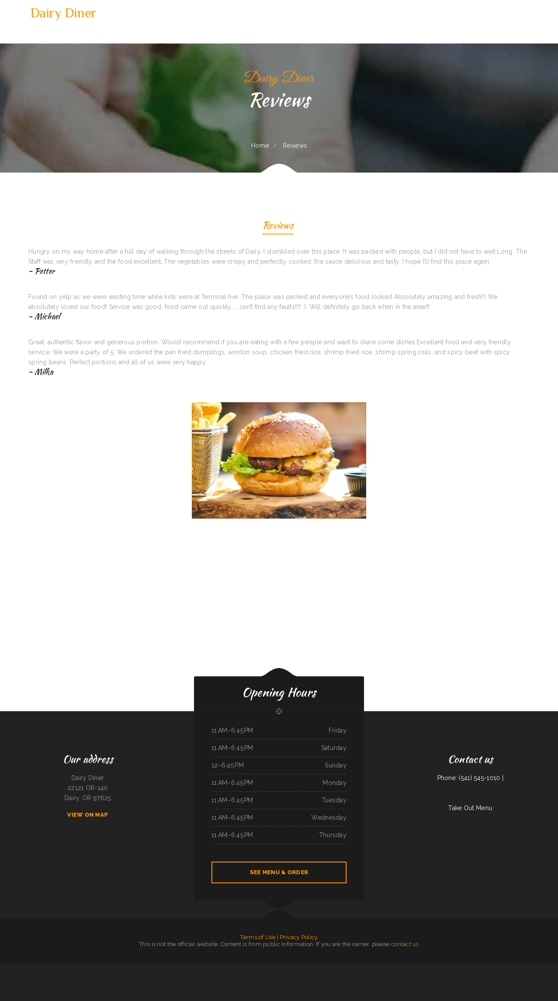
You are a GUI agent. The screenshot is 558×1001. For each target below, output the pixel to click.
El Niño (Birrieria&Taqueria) (286, 978)
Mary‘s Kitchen (493, 968)
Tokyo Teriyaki (418, 968)
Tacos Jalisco (337, 978)
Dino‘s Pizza (378, 968)
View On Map (87, 814)
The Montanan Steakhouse (531, 968)
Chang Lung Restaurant (247, 978)
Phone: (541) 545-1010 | (470, 777)
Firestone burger (544, 968)
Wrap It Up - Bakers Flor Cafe (54, 968)
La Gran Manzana (217, 968)
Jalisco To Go (235, 978)
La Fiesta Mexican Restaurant (203, 968)
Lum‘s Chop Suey (190, 968)
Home (260, 145)
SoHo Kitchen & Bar (16, 968)
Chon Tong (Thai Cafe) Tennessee (459, 968)
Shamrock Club (319, 968)
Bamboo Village (243, 968)
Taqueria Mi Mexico (253, 968)
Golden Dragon (264, 968)
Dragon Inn (473, 968)
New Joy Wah (273, 968)
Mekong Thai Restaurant (340, 968)
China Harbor (40, 968)
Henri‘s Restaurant (226, 978)
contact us (405, 944)
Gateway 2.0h (351, 968)
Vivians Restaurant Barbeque (442, 968)
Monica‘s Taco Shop (109, 968)
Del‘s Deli (297, 978)
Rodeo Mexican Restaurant (131, 968)
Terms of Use (257, 937)
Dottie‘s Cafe (226, 968)
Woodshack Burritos (482, 968)
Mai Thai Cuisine (329, 968)
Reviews (277, 226)
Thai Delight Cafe (409, 968)
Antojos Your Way (428, 968)
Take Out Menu (470, 807)
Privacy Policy (299, 937)
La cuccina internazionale (517, 968)
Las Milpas (167, 968)
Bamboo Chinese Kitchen (145, 968)
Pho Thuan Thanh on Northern (286, 968)
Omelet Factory (399, 968)
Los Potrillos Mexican (504, 968)
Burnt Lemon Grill (361, 968)
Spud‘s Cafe (235, 968)
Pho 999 (256, 978)
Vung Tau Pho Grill (5, 968)
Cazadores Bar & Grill (265, 978)
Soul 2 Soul (371, 968)
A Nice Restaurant (388, 968)
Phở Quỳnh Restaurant (29, 968)
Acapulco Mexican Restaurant (309, 978)
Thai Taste (311, 968)
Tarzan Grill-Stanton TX (71, 968)
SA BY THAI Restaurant (178, 968)
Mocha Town (119, 968)
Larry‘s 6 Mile (329, 978)
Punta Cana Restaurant (301, 968)
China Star (321, 978)
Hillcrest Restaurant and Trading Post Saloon (90, 968)
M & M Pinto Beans (158, 968)
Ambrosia (275, 978)
